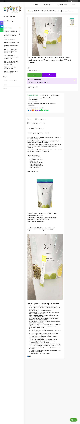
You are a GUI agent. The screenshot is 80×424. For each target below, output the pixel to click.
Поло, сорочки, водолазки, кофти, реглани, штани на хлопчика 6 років (10, 51)
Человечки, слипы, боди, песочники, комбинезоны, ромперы (10, 35)
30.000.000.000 (39, 227)
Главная (36, 4)
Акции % (5, 77)
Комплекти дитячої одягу (10, 31)
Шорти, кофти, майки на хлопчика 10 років (10, 67)
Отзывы (5, 88)
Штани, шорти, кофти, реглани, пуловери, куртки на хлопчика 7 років (11, 57)
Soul (41, 149)
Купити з (49, 75)
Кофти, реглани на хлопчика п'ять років (11, 46)
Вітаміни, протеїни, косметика (11, 42)
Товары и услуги (7, 27)
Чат (73, 420)
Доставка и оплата (62, 4)
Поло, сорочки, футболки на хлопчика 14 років (11, 72)
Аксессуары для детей (9, 39)
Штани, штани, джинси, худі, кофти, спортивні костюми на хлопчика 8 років (11, 63)
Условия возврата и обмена (10, 80)
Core (44, 149)
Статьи (5, 84)
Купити (34, 75)
